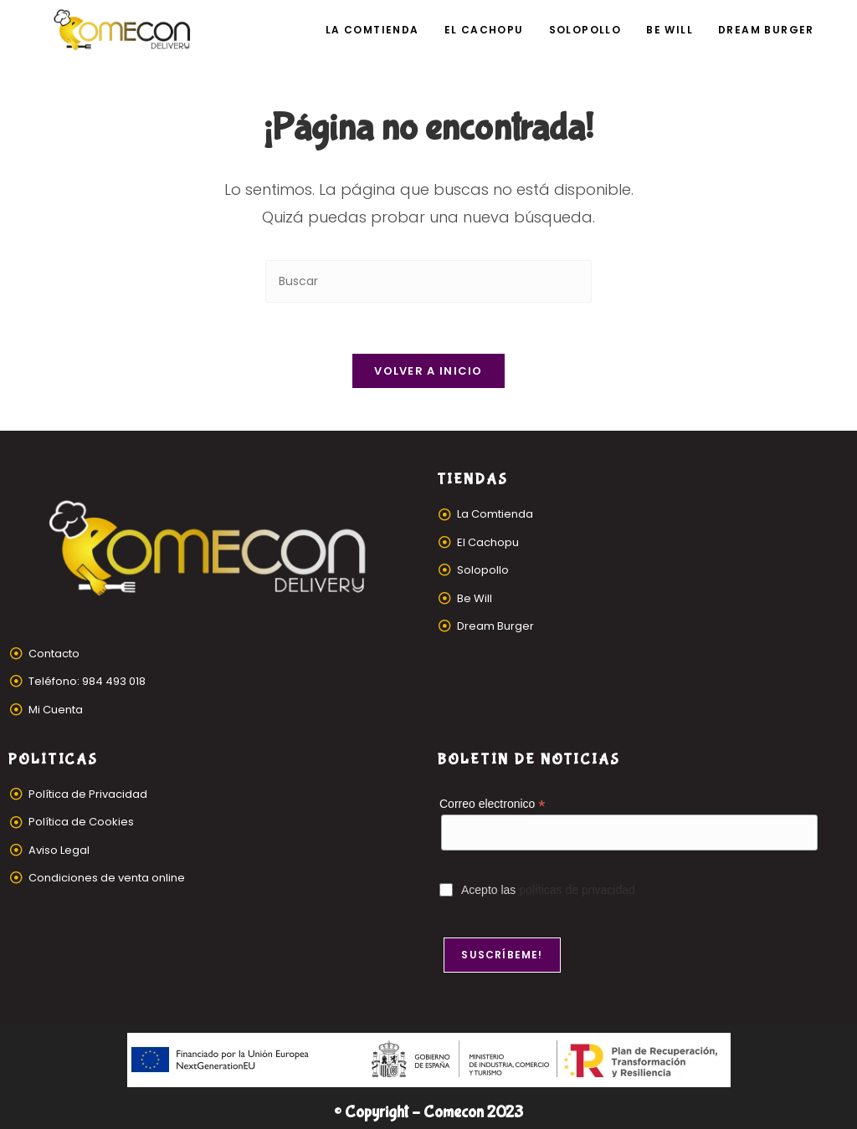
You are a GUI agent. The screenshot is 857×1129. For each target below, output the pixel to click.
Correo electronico (492, 804)
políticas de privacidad (577, 890)
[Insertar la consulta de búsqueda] (428, 281)
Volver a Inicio (428, 371)
